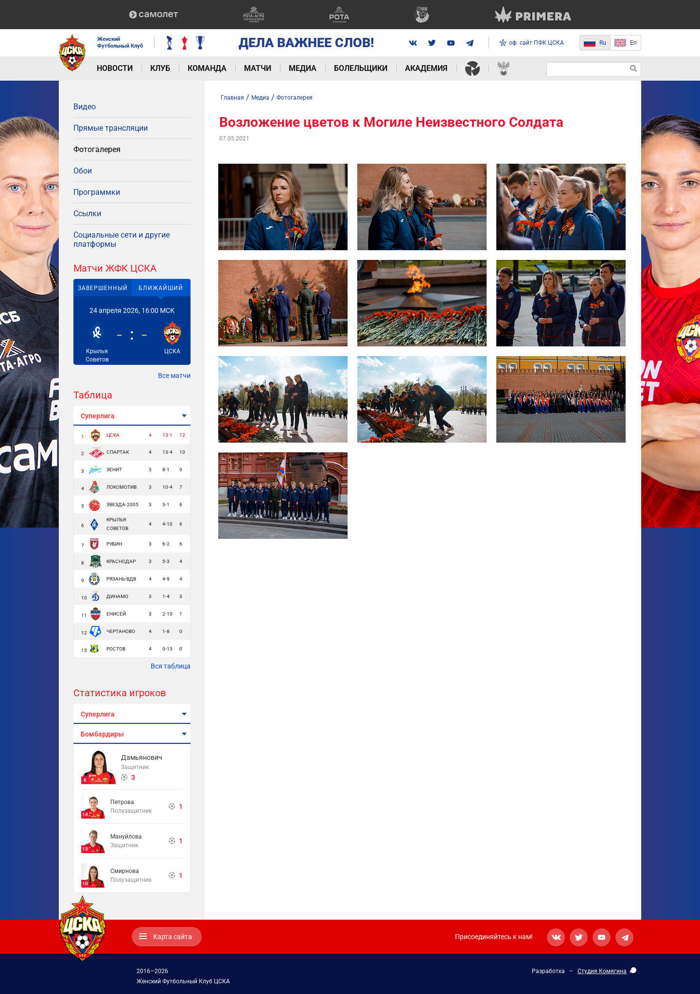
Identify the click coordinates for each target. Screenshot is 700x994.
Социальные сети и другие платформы (121, 239)
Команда (207, 68)
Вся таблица (171, 666)
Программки (96, 192)
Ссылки (87, 213)
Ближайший (161, 288)
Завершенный (103, 288)
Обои (82, 170)
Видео (84, 106)
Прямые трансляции (110, 128)
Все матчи (174, 375)
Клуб (160, 68)
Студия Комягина (602, 971)
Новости (115, 68)
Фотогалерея (97, 149)
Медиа (302, 68)
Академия (426, 68)
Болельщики (360, 68)
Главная (232, 97)
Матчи (257, 68)
